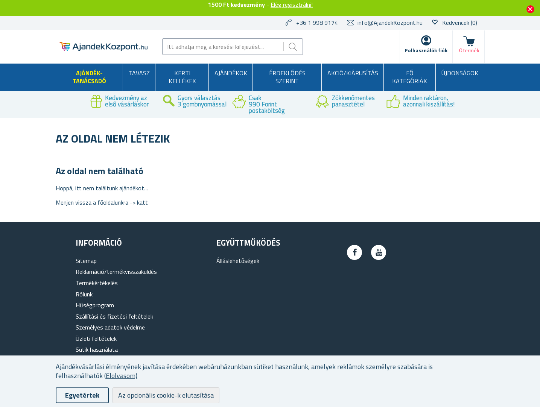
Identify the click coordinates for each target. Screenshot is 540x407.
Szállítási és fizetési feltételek (114, 316)
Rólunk (84, 294)
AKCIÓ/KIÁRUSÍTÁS (352, 72)
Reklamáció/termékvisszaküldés (116, 271)
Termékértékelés (97, 282)
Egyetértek (82, 395)
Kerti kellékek (182, 77)
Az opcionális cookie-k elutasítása (166, 395)
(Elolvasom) (120, 376)
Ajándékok (230, 72)
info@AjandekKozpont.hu (390, 22)
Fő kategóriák (409, 77)
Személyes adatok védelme (110, 327)
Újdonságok (459, 72)
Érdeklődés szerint (287, 77)
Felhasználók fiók (426, 50)
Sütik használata (97, 349)
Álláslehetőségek (237, 260)
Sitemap (86, 260)
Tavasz (139, 72)
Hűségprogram (95, 305)
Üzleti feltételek (96, 338)
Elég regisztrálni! (292, 4)
